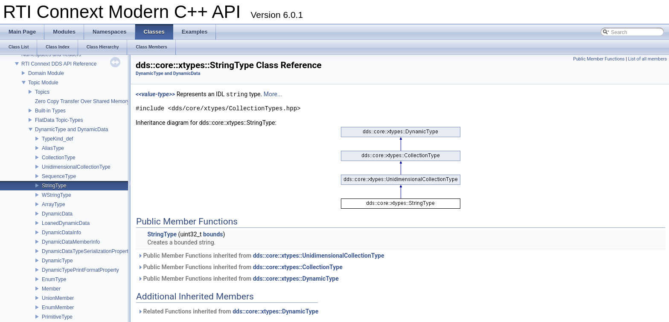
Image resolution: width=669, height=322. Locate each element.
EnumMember (58, 307)
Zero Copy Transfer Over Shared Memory (82, 101)
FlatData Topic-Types (59, 120)
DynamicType (57, 261)
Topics (42, 92)
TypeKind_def (57, 139)
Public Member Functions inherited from (261, 255)
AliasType (53, 148)
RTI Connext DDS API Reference (59, 64)
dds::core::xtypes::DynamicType (296, 278)
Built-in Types (50, 111)
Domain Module (46, 73)
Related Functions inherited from (228, 311)
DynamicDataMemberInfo (71, 242)
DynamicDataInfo (61, 233)
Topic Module (43, 83)
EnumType (54, 279)
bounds (213, 234)
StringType (54, 186)
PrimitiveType (57, 317)
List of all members (647, 59)
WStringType (56, 195)
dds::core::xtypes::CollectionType (298, 267)
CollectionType (59, 158)
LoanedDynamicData (66, 223)
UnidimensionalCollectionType (76, 167)
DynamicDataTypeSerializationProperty (86, 251)
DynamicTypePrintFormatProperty (80, 270)
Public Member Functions (599, 59)
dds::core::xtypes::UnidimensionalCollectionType (318, 255)
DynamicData (57, 214)
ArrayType (53, 204)
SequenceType (59, 176)
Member (51, 289)
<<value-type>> (155, 94)
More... (273, 94)
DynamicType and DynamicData (71, 129)
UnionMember (58, 298)
